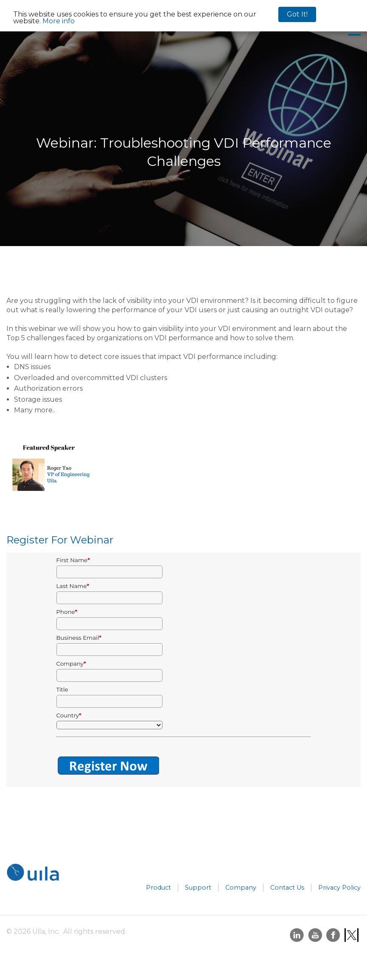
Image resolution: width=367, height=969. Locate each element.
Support (198, 887)
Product (158, 887)
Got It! (297, 14)
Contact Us (287, 887)
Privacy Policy (339, 887)
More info (58, 21)
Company (240, 887)
